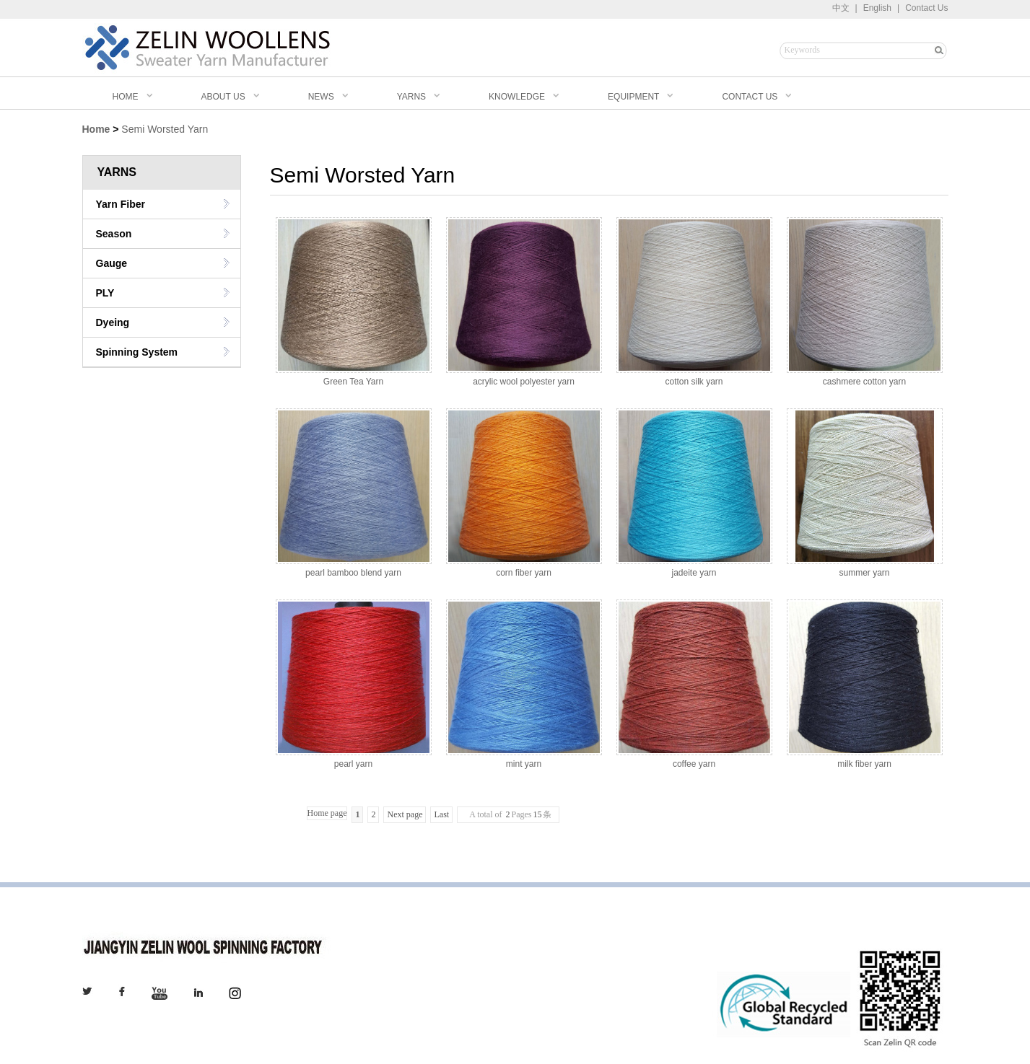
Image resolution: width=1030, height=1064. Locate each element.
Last (441, 814)
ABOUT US (223, 97)
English (877, 8)
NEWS (321, 97)
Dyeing (113, 322)
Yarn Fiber (120, 204)
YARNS (411, 97)
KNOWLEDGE (517, 97)
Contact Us (926, 8)
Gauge (112, 263)
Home (96, 129)
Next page (404, 814)
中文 (841, 8)
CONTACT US (749, 97)
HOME (118, 97)
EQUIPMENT (633, 97)
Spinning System (137, 352)
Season (114, 233)
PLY (105, 293)
